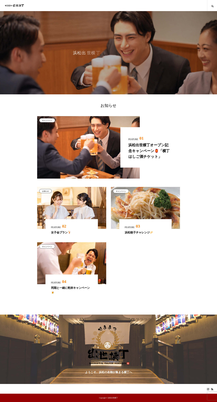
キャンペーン (47, 120)
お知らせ (45, 191)
